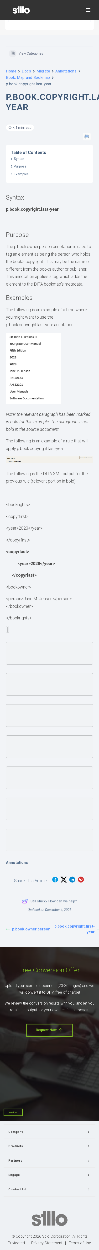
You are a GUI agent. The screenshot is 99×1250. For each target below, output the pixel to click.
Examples (21, 174)
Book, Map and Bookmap (28, 77)
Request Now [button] (49, 1030)
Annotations (66, 71)
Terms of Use (80, 1243)
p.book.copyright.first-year (76, 929)
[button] (88, 10)
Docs (26, 71)
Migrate (43, 71)
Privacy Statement (46, 1243)
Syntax (19, 159)
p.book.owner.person (28, 929)
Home (11, 71)
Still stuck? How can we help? (49, 901)
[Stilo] (21, 10)
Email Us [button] (13, 1112)
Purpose (20, 166)
